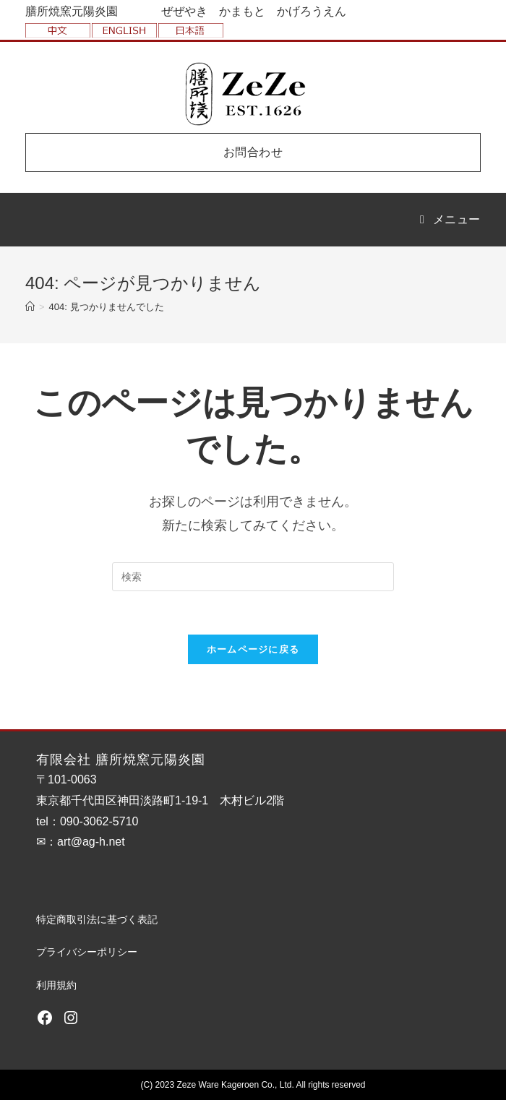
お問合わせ (253, 152)
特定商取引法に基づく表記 (97, 919)
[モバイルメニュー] (450, 219)
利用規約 (56, 985)
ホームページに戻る (253, 649)
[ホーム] (30, 306)
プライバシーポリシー (86, 952)
